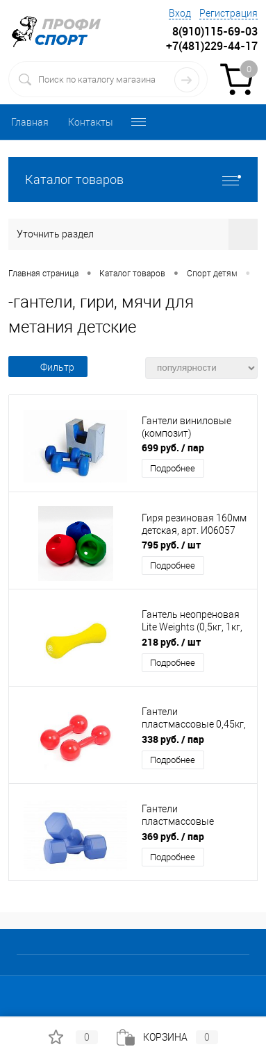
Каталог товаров (133, 179)
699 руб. (173, 447)
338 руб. (173, 739)
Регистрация (228, 13)
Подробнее (172, 468)
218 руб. (171, 641)
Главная (30, 122)
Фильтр (48, 367)
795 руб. (171, 544)
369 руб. (173, 836)
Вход (180, 13)
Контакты (90, 122)
